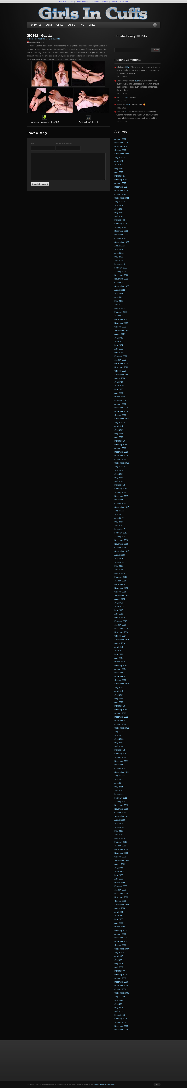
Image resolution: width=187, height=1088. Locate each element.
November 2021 (121, 323)
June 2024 (119, 209)
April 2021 (118, 349)
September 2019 (121, 419)
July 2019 (118, 426)
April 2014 (118, 658)
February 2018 (120, 489)
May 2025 (118, 168)
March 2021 (119, 352)
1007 (127, 112)
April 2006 (118, 1011)
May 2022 (118, 301)
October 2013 (120, 680)
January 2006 (120, 1022)
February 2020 (120, 400)
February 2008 (120, 930)
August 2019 (120, 422)
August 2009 (120, 864)
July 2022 (118, 293)
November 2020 (121, 367)
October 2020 (120, 371)
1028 (127, 104)
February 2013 (120, 709)
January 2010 (120, 846)
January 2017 (120, 536)
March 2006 (119, 1015)
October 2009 (120, 857)
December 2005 (121, 1026)
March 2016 (119, 573)
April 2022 (118, 304)
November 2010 (121, 809)
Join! (49, 25)
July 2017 (118, 514)
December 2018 (121, 452)
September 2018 (121, 463)
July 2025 (118, 161)
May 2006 (118, 1008)
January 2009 (120, 890)
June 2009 (119, 871)
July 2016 (118, 558)
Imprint (96, 1084)
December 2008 (121, 893)
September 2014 (121, 639)
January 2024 (120, 227)
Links (92, 25)
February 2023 (120, 268)
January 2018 (120, 492)
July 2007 (118, 956)
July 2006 (118, 1000)
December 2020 (121, 363)
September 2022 (121, 286)
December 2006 (121, 982)
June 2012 (119, 739)
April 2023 (118, 260)
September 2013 (121, 684)
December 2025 (121, 143)
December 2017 (121, 496)
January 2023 (120, 271)
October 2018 (120, 459)
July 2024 (118, 205)
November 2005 (121, 1030)
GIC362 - (34, 35)
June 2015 (119, 606)
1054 (127, 67)
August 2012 (120, 732)
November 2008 (121, 897)
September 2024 (121, 198)
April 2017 (118, 525)
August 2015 (120, 599)
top (156, 1084)
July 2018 (118, 470)
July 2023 (118, 249)
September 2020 (121, 374)
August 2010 (120, 820)
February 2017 (120, 533)
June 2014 (119, 651)
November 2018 (121, 455)
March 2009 (119, 882)
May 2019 (118, 433)
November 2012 (121, 720)
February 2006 (120, 1019)
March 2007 (119, 971)
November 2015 (121, 588)
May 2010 (118, 831)
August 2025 (120, 157)
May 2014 (118, 654)
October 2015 (120, 592)
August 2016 (120, 555)
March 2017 (119, 529)
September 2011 (121, 772)
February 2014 (120, 665)
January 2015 (120, 625)
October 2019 (120, 415)
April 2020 (118, 393)
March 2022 (119, 308)
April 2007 (118, 967)
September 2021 (121, 330)
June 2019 (119, 430)
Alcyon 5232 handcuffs (36, 39)
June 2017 (119, 518)
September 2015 (121, 595)
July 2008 (118, 912)
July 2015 (118, 603)
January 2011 (120, 801)
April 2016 (118, 569)
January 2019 (120, 448)
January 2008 (120, 934)
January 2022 (120, 316)
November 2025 (121, 146)
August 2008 (120, 908)
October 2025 (120, 150)
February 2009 (120, 886)
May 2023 (118, 257)
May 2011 (118, 787)
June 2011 (119, 783)
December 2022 (121, 275)
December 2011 (121, 761)
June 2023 (119, 253)
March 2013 (119, 706)
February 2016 (120, 577)
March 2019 (119, 441)
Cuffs (71, 25)
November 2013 (121, 676)
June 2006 (119, 1004)
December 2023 (121, 231)
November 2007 (121, 941)
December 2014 (121, 628)
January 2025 (120, 183)
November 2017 (121, 500)
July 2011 (118, 779)
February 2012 (120, 754)
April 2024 (118, 216)
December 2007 (121, 938)
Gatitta (46, 35)
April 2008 (118, 923)
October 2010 (120, 812)
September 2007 (121, 949)
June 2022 (119, 297)
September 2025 (121, 154)
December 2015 (121, 584)
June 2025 (119, 165)
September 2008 (121, 904)
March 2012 (119, 750)
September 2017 (121, 507)
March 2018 (119, 485)
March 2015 (119, 617)
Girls (59, 25)
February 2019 (120, 444)
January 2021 (120, 360)
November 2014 (121, 632)
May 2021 (118, 345)
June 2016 (119, 562)
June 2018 (119, 474)
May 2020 (118, 389)
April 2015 (118, 614)
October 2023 (120, 238)
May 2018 (118, 478)
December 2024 (121, 187)
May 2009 (118, 875)
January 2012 (120, 757)
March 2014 (119, 662)
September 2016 (121, 551)
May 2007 (118, 963)
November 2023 (121, 235)
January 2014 (120, 669)
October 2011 (120, 768)
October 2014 (120, 636)
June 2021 (119, 341)
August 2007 (120, 952)
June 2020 (119, 386)
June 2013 (119, 695)
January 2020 (120, 404)
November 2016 (121, 544)
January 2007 (120, 978)
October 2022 (120, 282)
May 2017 (118, 522)
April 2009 (118, 879)
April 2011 (118, 790)
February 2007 (120, 974)
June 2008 (119, 916)
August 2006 (120, 997)
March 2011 (119, 794)
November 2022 (121, 279)
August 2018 (120, 466)
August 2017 (120, 511)
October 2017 (120, 503)
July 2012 (118, 735)
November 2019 (121, 411)
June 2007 (119, 960)
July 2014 (118, 647)
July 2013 (118, 691)
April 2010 (118, 834)
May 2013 (118, 698)
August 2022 (120, 290)
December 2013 (121, 673)
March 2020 (119, 397)
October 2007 (120, 945)
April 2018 (118, 481)
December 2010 (121, 805)
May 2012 (118, 743)
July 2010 (118, 823)
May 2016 (118, 566)
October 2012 (120, 724)
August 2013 (120, 687)
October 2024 (120, 194)
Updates (36, 25)
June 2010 (119, 827)
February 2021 (120, 356)
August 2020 (120, 378)
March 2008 (119, 927)
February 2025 (120, 179)
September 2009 (121, 860)
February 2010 (120, 842)
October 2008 (120, 901)
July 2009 (118, 868)
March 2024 (119, 220)
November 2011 (121, 765)
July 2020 (118, 382)
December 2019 (121, 408)
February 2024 (120, 224)
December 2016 (121, 540)
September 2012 (121, 728)
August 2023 (120, 246)
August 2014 (120, 643)
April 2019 (118, 437)
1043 (126, 97)
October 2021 (120, 327)
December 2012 (121, 717)
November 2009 (121, 853)
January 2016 (120, 581)
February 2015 (120, 621)
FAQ (82, 25)
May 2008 (118, 919)
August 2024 (120, 201)
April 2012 (118, 746)
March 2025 (119, 176)
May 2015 (118, 610)
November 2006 (121, 985)
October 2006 (120, 989)
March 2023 (119, 264)
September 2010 (121, 816)
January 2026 (120, 139)
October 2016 (120, 547)
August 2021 (120, 334)
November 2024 (121, 190)
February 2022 (120, 312)
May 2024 (118, 212)
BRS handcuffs (54, 39)
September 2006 (121, 993)
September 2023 (121, 242)
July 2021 (118, 338)
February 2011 (120, 798)
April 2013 (118, 702)
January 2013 (120, 713)
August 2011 (120, 776)
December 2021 (121, 319)
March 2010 (119, 838)
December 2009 (121, 849)
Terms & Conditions (107, 1084)
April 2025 (118, 172)
